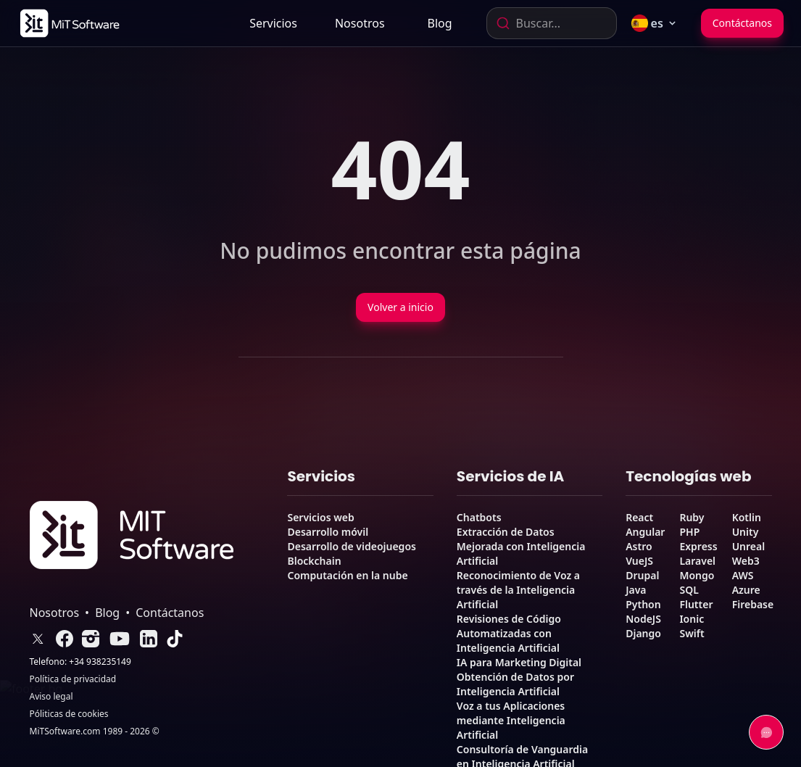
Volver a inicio (400, 307)
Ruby (691, 517)
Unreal (748, 546)
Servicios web (320, 517)
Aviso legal (51, 696)
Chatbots (479, 517)
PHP (689, 532)
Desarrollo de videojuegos (351, 546)
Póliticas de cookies (69, 714)
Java (636, 590)
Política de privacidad (73, 679)
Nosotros (360, 23)
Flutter (696, 604)
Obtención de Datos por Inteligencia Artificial (515, 684)
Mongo (696, 575)
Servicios (273, 23)
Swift (691, 633)
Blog (440, 23)
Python (643, 604)
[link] (68, 23)
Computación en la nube (347, 575)
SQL (688, 590)
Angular (645, 532)
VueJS (639, 561)
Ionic (691, 619)
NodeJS (643, 619)
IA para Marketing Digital (519, 662)
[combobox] (551, 23)
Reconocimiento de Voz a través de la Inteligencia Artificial (518, 589)
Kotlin (746, 517)
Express (698, 546)
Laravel (697, 561)
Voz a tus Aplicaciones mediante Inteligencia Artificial (511, 720)
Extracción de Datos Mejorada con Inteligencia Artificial (521, 546)
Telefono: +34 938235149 (80, 662)
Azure (746, 590)
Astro (639, 546)
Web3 (746, 561)
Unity (745, 532)
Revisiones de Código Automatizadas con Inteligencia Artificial (509, 633)
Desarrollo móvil (327, 532)
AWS (743, 575)
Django (643, 633)
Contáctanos (742, 23)
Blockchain (314, 561)
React (639, 517)
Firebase (753, 604)
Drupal (642, 575)
